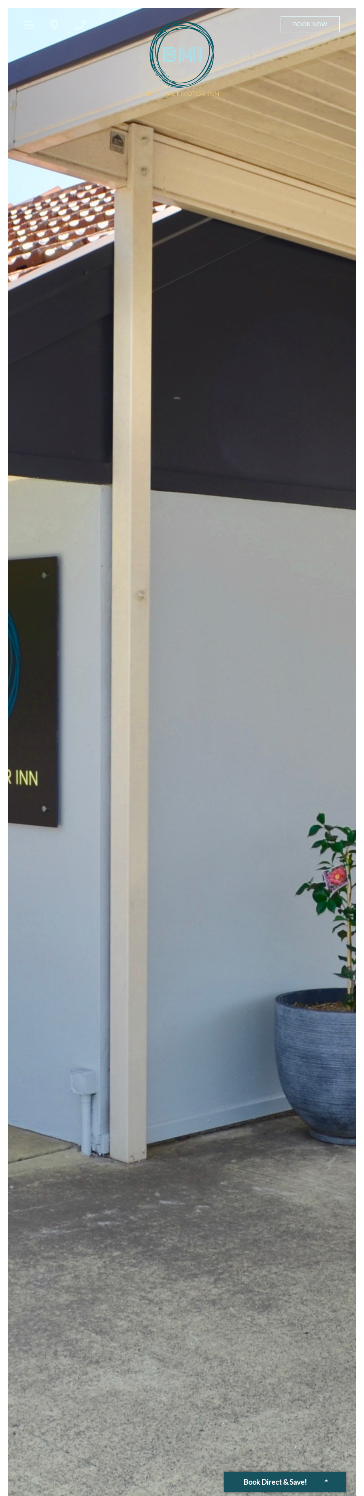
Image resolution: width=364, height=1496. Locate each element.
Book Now (310, 24)
